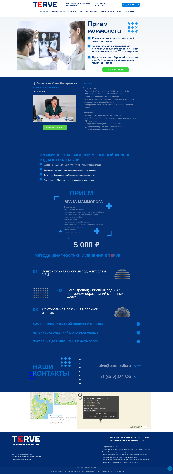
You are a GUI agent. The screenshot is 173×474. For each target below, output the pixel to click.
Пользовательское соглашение (21, 459)
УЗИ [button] (119, 12)
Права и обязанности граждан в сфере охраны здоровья (120, 452)
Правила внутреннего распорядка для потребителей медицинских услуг (125, 454)
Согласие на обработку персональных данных (26, 456)
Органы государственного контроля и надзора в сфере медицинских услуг (126, 449)
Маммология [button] (58, 12)
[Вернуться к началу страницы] (169, 468)
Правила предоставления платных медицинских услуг (119, 457)
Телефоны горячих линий (110, 446)
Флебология (75, 12)
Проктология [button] (107, 12)
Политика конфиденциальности (21, 454)
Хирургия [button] (43, 12)
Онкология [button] (91, 12)
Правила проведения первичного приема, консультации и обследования (125, 459)
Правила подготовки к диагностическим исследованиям (120, 462)
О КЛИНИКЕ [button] (129, 12)
